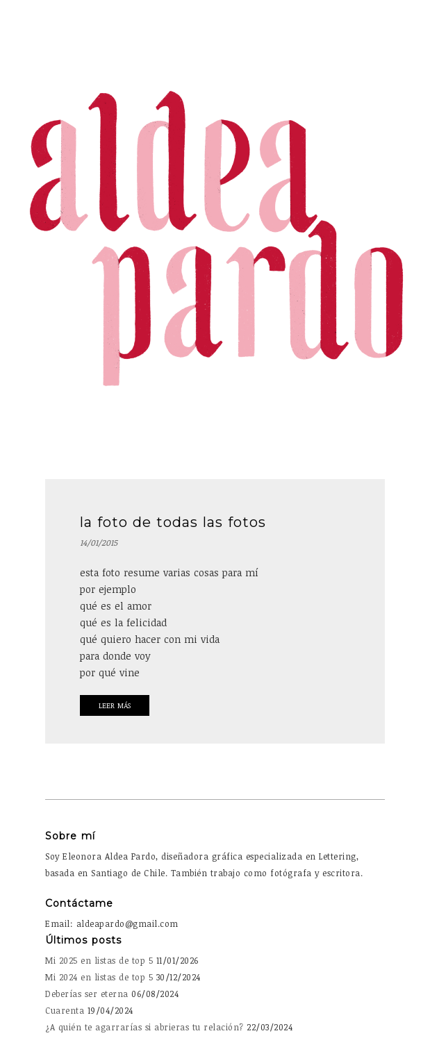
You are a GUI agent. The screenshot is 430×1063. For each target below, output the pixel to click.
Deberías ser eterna (87, 993)
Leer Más (115, 705)
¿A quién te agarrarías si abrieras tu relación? (144, 1026)
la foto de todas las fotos (173, 522)
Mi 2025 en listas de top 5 (99, 960)
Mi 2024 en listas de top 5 (99, 976)
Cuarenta (64, 1010)
